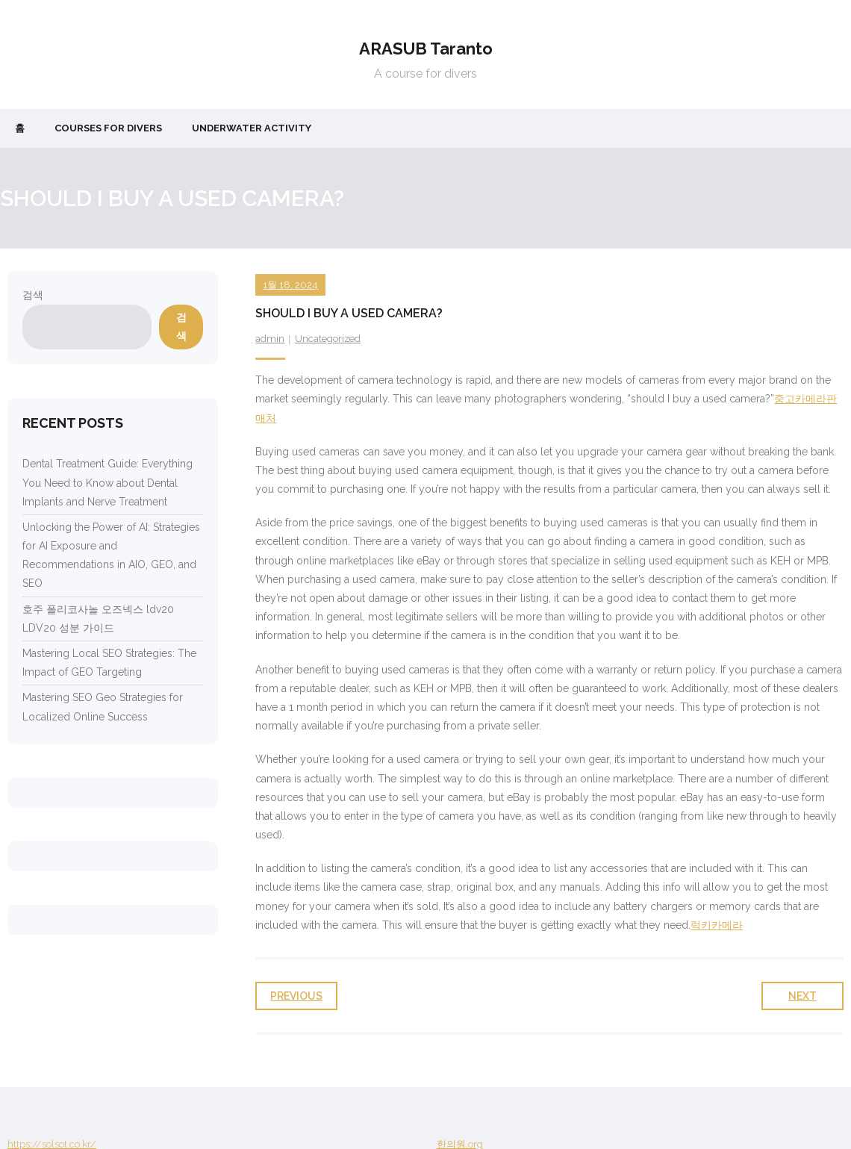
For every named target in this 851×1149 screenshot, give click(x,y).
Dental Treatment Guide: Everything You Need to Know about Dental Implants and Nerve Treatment (107, 482)
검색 (32, 295)
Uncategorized (328, 338)
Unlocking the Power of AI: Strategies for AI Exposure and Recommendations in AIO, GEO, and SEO (111, 555)
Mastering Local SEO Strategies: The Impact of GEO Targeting (109, 662)
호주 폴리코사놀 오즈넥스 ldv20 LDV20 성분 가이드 (98, 618)
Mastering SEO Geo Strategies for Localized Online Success (102, 706)
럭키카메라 (717, 925)
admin (269, 338)
